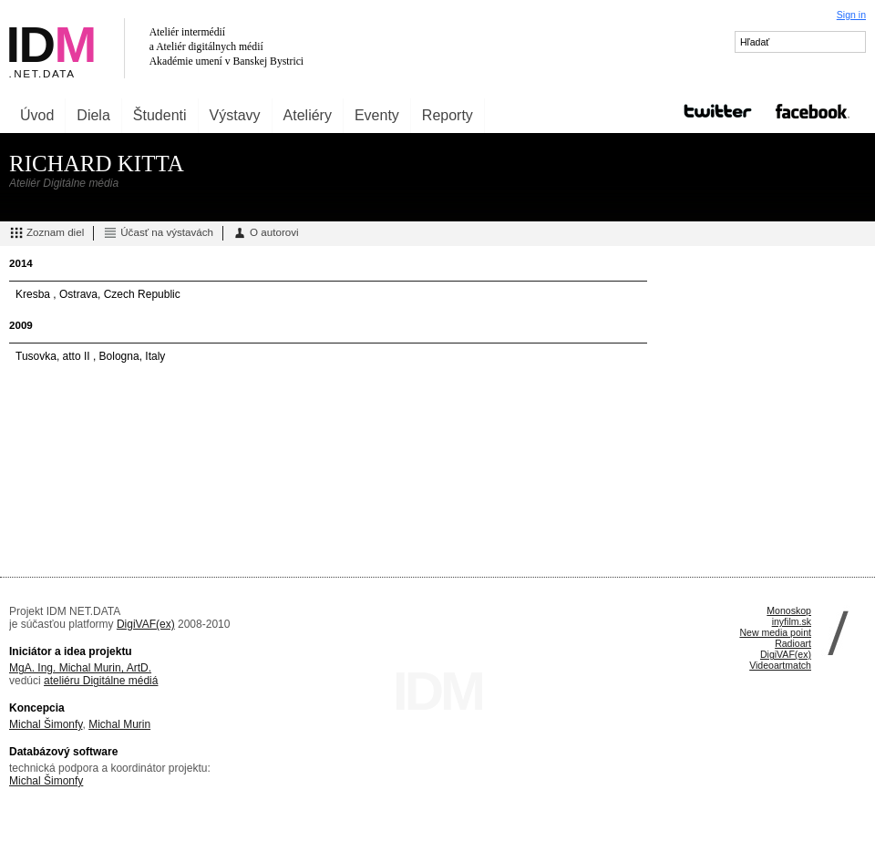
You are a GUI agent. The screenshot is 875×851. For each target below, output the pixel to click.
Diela (93, 115)
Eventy (377, 115)
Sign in (851, 14)
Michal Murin (119, 724)
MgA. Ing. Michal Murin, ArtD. (80, 667)
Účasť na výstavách (158, 233)
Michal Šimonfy (45, 724)
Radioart (793, 643)
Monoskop (789, 610)
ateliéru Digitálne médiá (101, 680)
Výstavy (235, 115)
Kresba (34, 294)
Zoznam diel (46, 233)
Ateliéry (307, 115)
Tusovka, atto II (54, 356)
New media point (775, 632)
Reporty (447, 115)
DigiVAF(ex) (146, 624)
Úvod (37, 115)
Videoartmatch (780, 665)
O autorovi (265, 233)
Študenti (160, 115)
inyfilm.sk (791, 621)
